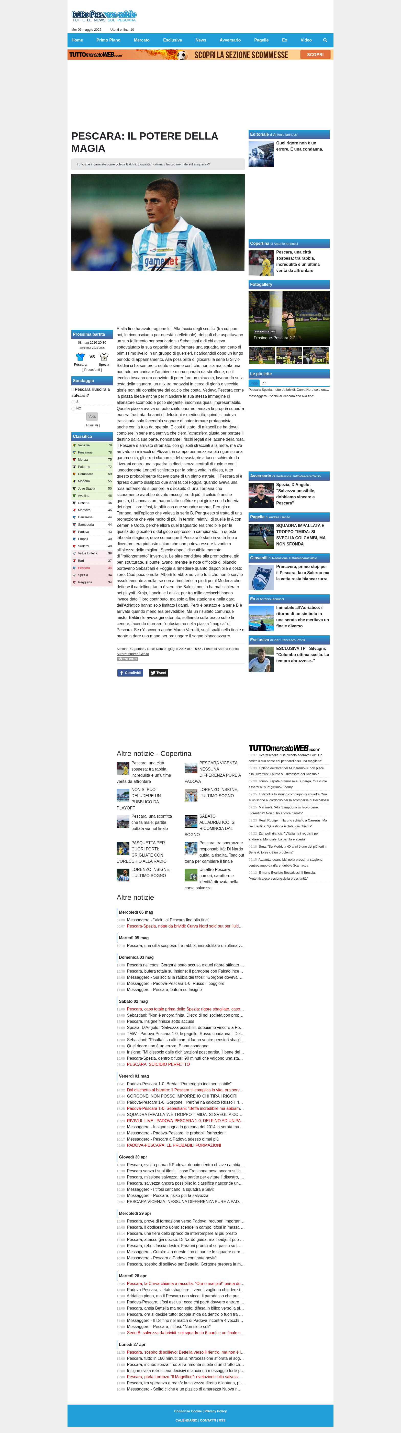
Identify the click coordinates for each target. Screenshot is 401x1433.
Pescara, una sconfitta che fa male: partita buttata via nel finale (151, 822)
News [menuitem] (201, 40)
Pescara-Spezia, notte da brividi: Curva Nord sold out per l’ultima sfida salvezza (199, 926)
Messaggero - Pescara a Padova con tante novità (172, 1258)
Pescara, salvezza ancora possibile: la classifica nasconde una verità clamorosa (199, 1183)
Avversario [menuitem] (230, 40)
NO (78, 408)
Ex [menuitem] (284, 40)
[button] (92, 416)
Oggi (254, 383)
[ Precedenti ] (92, 370)
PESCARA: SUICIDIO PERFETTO (158, 1064)
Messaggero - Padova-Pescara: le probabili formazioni (176, 1133)
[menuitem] (325, 40)
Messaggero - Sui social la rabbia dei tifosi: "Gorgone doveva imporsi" (190, 977)
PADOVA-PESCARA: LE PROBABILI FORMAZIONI (174, 1145)
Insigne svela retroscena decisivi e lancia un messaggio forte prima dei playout (198, 1370)
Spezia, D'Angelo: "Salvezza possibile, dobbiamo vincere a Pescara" (189, 1027)
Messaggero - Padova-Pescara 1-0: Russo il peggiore (176, 983)
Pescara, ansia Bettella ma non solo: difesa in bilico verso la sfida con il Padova (199, 1308)
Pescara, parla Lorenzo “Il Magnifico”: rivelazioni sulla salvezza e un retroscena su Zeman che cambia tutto (224, 1377)
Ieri (264, 383)
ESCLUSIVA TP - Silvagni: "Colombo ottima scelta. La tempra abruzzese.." (302, 654)
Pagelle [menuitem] (261, 40)
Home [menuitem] (77, 40)
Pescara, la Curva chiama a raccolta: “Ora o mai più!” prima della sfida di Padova (200, 1283)
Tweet (158, 673)
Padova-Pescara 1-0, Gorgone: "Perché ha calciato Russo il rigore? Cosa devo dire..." (205, 1102)
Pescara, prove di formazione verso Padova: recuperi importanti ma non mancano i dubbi (207, 1221)
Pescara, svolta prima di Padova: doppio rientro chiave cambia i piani (189, 1165)
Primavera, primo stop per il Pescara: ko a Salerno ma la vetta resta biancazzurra (302, 572)
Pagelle (257, 517)
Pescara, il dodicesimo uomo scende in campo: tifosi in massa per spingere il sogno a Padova (212, 1227)
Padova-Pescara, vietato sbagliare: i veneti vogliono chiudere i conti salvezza (197, 1290)
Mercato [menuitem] (142, 40)
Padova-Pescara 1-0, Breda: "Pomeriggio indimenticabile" (179, 1084)
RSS (222, 1420)
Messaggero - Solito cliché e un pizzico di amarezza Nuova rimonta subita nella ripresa (205, 1389)
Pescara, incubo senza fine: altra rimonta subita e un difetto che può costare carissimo (205, 1364)
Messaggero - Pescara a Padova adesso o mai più (173, 1139)
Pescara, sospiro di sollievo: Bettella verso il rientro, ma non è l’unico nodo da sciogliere (206, 1352)
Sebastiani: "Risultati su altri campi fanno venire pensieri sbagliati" (187, 1040)
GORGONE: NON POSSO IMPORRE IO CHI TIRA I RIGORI (182, 1096)
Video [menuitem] (306, 40)
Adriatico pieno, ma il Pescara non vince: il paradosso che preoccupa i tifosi (195, 1296)
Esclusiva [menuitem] (172, 40)
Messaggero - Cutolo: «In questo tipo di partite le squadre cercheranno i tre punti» (201, 1252)
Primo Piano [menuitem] (108, 40)
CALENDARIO (186, 1420)
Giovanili (259, 558)
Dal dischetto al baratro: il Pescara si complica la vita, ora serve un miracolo (195, 1090)
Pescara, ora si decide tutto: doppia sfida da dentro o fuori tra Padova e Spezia (198, 1314)
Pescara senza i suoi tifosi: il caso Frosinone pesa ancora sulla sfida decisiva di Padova (206, 1171)
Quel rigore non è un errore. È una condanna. (168, 1046)
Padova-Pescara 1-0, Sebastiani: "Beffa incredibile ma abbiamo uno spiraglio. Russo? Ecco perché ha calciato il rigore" (235, 1108)
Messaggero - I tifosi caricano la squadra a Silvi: (170, 1189)
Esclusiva (259, 640)
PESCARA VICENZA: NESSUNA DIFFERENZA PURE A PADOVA (187, 1201)
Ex (252, 599)
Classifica (82, 436)
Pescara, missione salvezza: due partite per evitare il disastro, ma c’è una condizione (204, 1177)
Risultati (92, 425)
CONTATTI (208, 1420)
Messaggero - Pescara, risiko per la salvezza (167, 1195)
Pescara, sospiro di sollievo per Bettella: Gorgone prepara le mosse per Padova (199, 1264)
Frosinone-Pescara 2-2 (274, 338)
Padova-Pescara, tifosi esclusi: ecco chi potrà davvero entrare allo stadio (193, 1302)
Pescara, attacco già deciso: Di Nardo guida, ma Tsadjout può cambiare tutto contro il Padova (211, 1239)
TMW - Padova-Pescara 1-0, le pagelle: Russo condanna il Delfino (187, 1033)
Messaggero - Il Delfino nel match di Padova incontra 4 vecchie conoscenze (195, 1320)
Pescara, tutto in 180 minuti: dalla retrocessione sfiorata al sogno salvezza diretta (200, 1358)
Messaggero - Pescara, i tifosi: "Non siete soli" (169, 1326)
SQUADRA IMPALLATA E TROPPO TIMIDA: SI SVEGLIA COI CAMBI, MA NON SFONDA (209, 1114)
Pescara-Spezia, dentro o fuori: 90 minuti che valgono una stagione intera (193, 1058)
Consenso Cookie (188, 1411)
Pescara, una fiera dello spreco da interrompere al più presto (182, 1233)
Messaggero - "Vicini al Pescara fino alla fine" (168, 920)
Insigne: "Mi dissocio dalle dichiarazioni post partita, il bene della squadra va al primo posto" (210, 1052)
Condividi (130, 673)
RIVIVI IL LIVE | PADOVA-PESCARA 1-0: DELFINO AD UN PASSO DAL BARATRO (203, 1121)
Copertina (137, 649)
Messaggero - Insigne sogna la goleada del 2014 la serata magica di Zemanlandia (201, 1127)
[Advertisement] (180, 713)
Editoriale (259, 134)
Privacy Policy (216, 1411)
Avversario (260, 476)
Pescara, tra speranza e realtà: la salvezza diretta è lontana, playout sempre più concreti (207, 1383)
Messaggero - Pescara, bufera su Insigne (164, 989)
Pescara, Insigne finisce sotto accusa (160, 1021)
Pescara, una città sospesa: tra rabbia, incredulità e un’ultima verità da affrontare (200, 945)
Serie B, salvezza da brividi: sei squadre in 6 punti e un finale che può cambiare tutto (203, 1333)
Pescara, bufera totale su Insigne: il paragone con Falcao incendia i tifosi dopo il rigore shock (211, 971)
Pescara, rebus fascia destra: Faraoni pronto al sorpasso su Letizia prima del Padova (204, 1246)
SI (78, 402)
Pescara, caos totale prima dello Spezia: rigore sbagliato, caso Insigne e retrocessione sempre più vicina (222, 1009)
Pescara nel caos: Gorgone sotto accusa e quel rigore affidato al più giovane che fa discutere (211, 965)
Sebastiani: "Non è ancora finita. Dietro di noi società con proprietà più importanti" (201, 1015)
